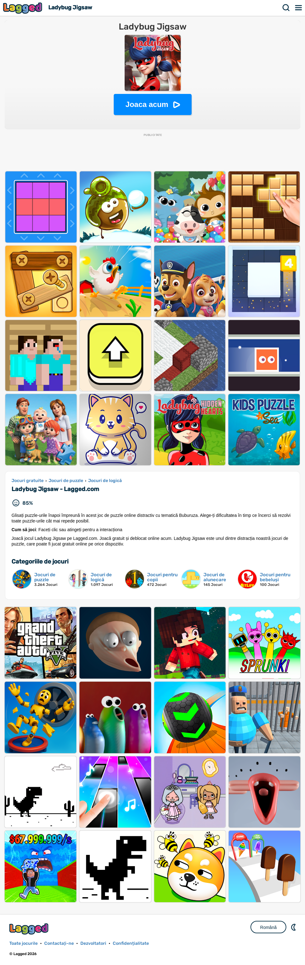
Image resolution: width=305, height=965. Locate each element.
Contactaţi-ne (59, 943)
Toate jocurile (23, 943)
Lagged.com (29, 929)
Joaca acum (147, 104)
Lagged (23, 8)
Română (268, 927)
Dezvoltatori (93, 943)
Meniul (299, 8)
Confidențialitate (131, 943)
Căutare (286, 8)
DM (294, 927)
